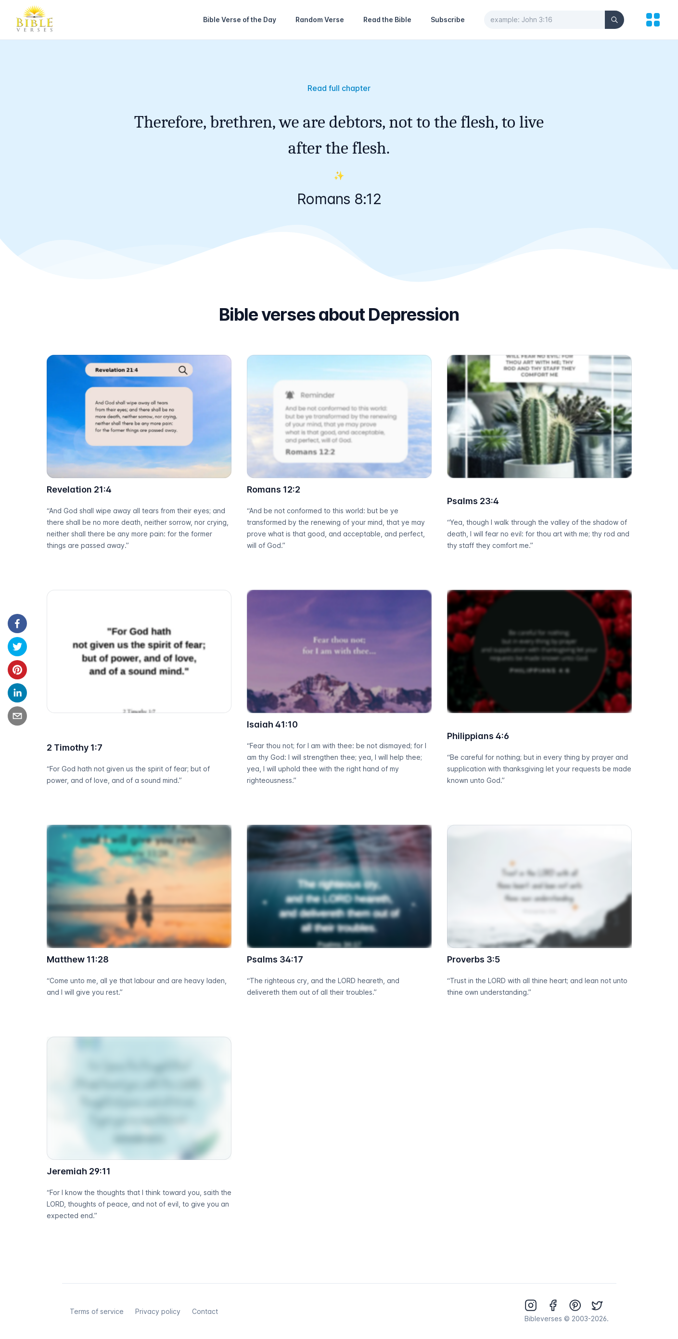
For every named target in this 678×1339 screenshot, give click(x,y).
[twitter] (17, 646)
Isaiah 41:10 (272, 724)
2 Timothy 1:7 (74, 747)
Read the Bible (387, 19)
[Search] (614, 20)
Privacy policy (157, 1311)
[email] (17, 716)
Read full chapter (339, 88)
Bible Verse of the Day (239, 19)
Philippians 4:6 (478, 736)
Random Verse (319, 19)
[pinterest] (17, 669)
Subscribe (448, 19)
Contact (205, 1311)
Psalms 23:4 (473, 501)
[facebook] (17, 623)
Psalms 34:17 (275, 959)
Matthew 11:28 (78, 959)
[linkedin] (17, 692)
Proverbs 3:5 (473, 959)
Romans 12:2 (273, 489)
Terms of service (97, 1311)
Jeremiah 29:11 (79, 1171)
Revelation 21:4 (79, 489)
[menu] (653, 19)
